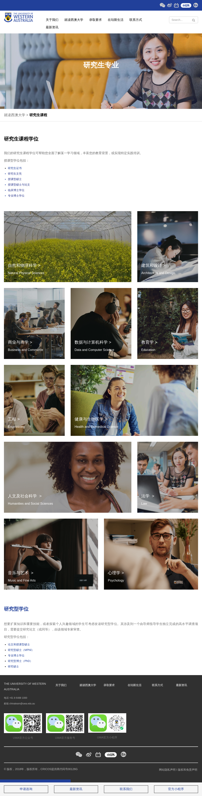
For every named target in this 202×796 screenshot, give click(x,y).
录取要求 (95, 19)
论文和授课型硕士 (19, 644)
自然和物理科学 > (24, 265)
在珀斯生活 (115, 19)
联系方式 (135, 19)
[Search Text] (183, 20)
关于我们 (52, 19)
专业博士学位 (16, 655)
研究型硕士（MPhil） (21, 650)
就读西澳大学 (73, 19)
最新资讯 (52, 27)
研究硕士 (13, 666)
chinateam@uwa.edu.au (22, 703)
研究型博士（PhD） (20, 661)
